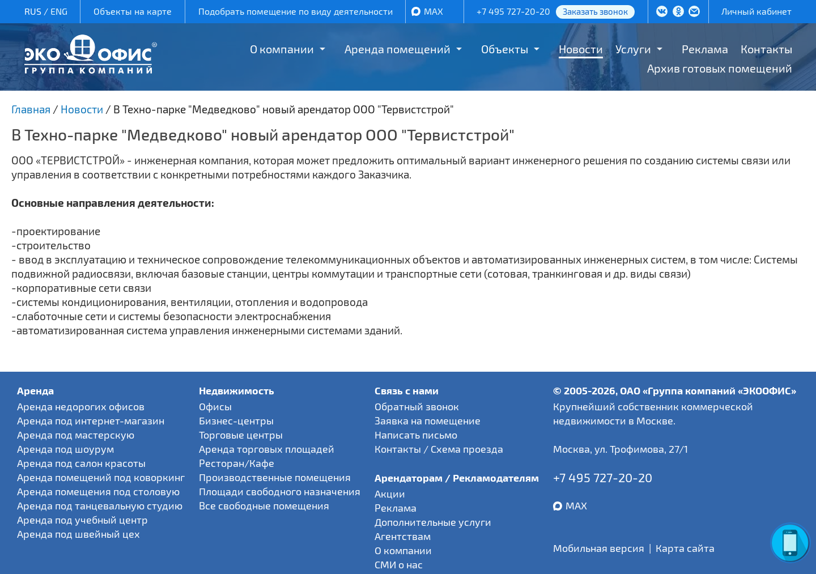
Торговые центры (241, 434)
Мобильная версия (598, 548)
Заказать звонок (595, 11)
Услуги (633, 49)
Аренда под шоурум (65, 449)
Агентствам (403, 536)
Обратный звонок (417, 406)
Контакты (766, 49)
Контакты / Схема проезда (439, 449)
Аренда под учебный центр (82, 519)
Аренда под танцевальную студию (99, 505)
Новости (581, 49)
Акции (390, 493)
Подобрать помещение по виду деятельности (295, 11)
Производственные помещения (275, 477)
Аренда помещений (397, 49)
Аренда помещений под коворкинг (101, 477)
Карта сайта (685, 548)
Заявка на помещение (428, 420)
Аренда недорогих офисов (80, 406)
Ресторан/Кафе (236, 463)
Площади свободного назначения (279, 491)
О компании (282, 49)
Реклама (705, 49)
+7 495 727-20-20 (513, 11)
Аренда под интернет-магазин (90, 420)
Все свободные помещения (264, 505)
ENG (58, 11)
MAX (433, 11)
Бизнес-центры (236, 420)
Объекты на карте (133, 11)
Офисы (215, 406)
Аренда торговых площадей (266, 449)
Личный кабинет (756, 11)
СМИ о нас (399, 564)
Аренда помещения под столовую (98, 491)
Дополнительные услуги (433, 522)
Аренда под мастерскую (75, 434)
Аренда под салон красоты (81, 463)
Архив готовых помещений (719, 68)
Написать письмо (416, 434)
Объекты (504, 49)
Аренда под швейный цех (78, 534)
